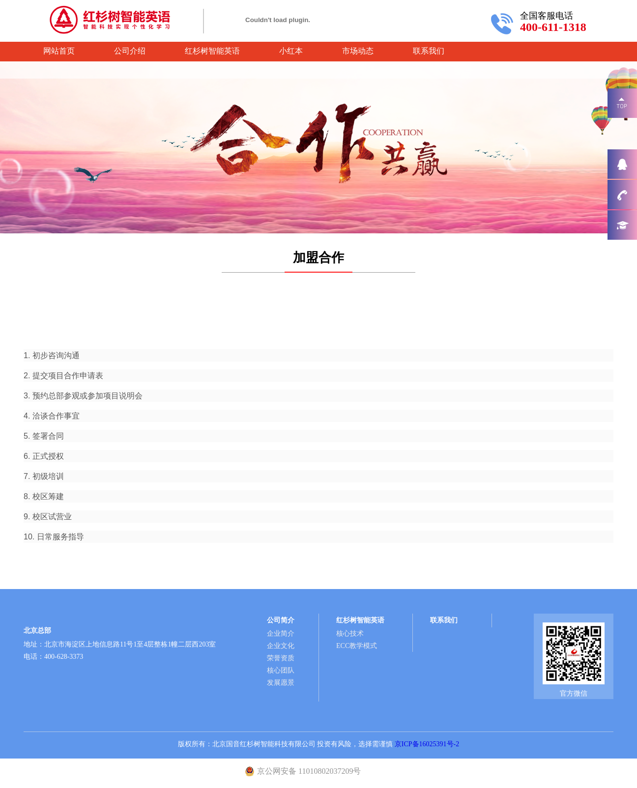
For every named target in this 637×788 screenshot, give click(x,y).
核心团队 (280, 670)
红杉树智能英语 (212, 51)
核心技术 (350, 633)
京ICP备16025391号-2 (427, 744)
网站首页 (59, 51)
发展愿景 (280, 682)
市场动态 (358, 51)
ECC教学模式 (356, 645)
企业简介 (280, 633)
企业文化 (280, 645)
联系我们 (428, 51)
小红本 (291, 51)
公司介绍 (129, 51)
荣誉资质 (280, 658)
